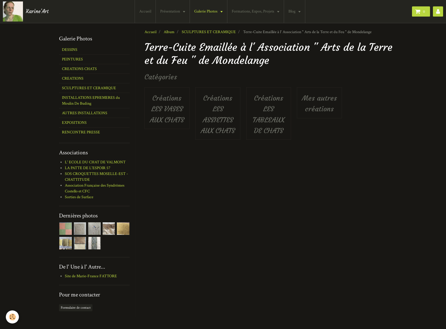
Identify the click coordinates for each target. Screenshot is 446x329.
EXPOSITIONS (74, 122)
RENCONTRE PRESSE (81, 132)
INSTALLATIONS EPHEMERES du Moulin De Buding (91, 100)
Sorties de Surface (79, 197)
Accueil (145, 11)
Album (169, 32)
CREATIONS (72, 78)
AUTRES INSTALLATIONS (84, 113)
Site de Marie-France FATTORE (91, 276)
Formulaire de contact (76, 307)
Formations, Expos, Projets (253, 11)
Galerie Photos (207, 11)
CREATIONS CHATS (79, 68)
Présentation (170, 11)
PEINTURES (72, 59)
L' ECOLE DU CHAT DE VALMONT (95, 162)
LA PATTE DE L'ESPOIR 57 (87, 168)
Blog (293, 11)
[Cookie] (12, 316)
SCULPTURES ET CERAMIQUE (209, 32)
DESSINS (69, 49)
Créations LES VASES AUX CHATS (167, 109)
